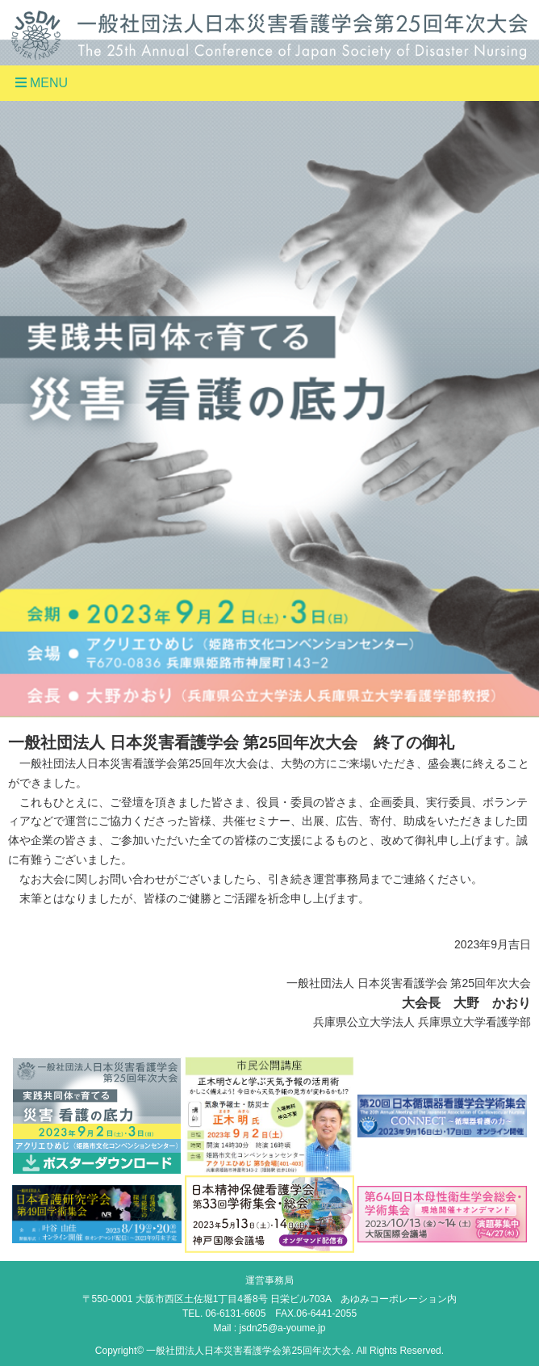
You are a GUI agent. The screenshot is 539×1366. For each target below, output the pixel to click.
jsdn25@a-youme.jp (283, 1328)
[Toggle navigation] (269, 83)
